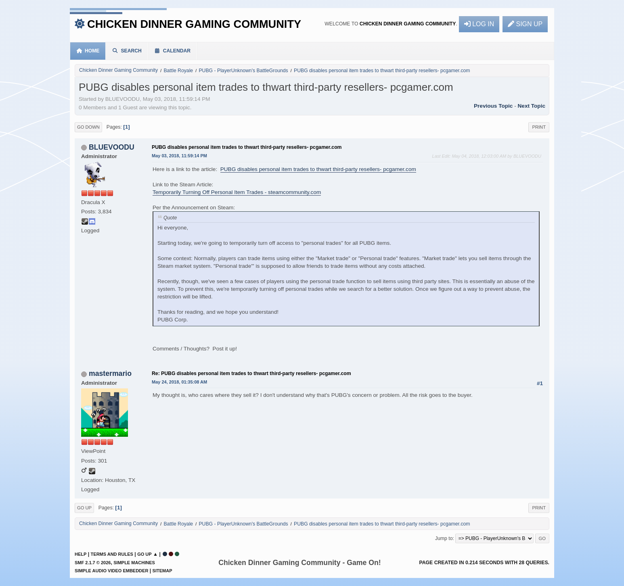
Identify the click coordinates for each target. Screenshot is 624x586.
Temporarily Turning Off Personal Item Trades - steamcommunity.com (237, 192)
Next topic (531, 106)
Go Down (88, 127)
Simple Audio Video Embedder (111, 570)
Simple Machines (134, 562)
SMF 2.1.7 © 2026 (93, 562)
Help (80, 554)
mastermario (110, 373)
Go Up (84, 507)
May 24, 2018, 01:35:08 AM (179, 382)
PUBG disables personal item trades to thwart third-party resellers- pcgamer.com (247, 147)
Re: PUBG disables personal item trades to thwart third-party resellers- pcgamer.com (251, 373)
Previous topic (493, 106)
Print (539, 127)
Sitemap (162, 570)
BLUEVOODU (111, 147)
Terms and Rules (112, 554)
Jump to (444, 538)
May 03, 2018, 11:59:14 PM (179, 155)
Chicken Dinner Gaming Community (194, 24)
